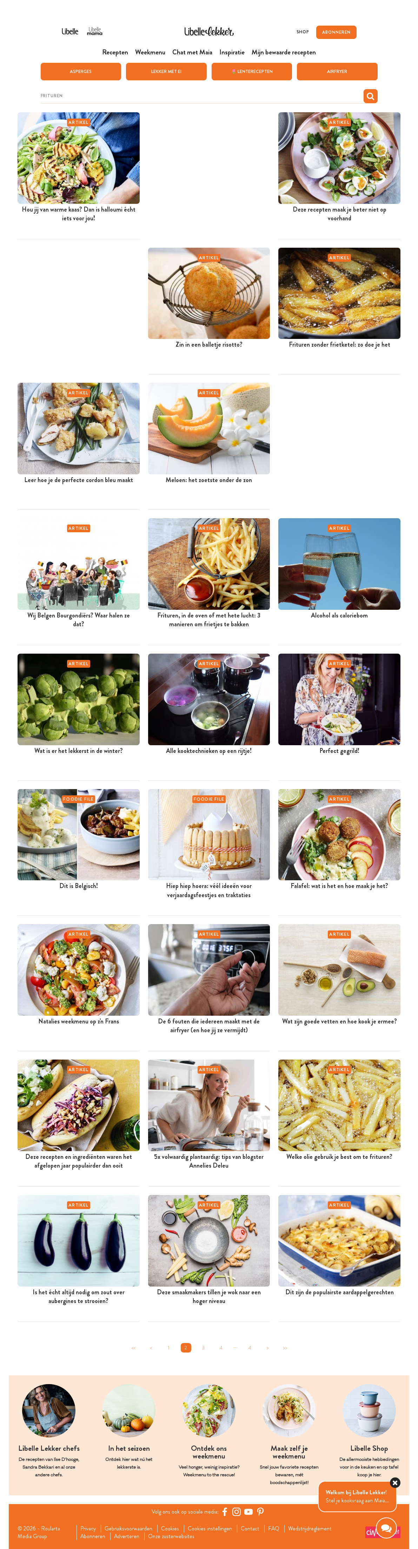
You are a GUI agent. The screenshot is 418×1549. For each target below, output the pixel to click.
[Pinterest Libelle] (261, 1511)
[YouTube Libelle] (249, 1511)
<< (133, 1347)
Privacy (88, 1528)
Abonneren (92, 1536)
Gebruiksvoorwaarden (129, 1528)
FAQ (274, 1528)
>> (285, 1347)
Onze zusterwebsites (172, 1536)
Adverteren (127, 1536)
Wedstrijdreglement (310, 1528)
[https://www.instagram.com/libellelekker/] (237, 1511)
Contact (250, 1528)
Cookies (170, 1528)
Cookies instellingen (210, 1528)
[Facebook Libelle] (225, 1511)
